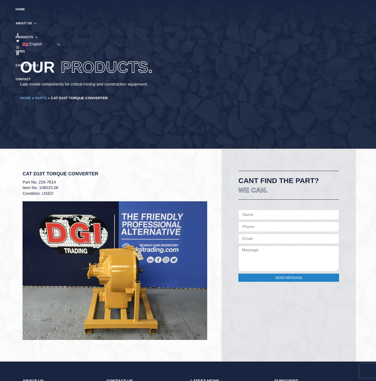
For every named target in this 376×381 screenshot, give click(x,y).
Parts (41, 98)
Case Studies (217, 9)
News (194, 9)
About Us (143, 9)
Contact (244, 9)
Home (121, 9)
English (324, 9)
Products (171, 9)
